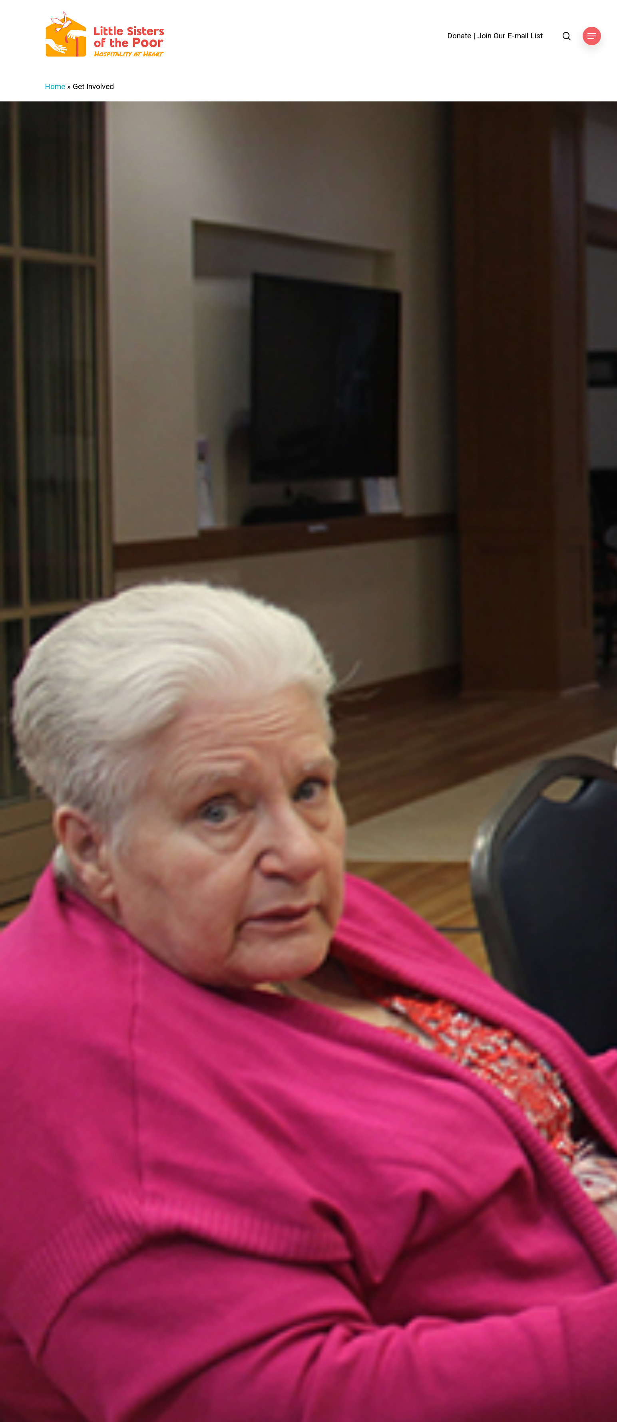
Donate (459, 36)
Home (55, 86)
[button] (592, 36)
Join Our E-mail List (510, 36)
